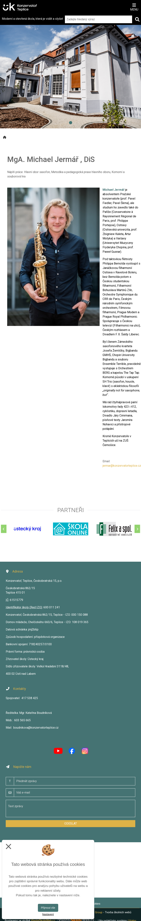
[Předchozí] (3, 529)
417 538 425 (29, 698)
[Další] (137, 529)
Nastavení (48, 914)
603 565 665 (22, 720)
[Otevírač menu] (134, 6)
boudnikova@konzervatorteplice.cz (36, 727)
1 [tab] (70, 123)
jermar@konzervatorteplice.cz (122, 465)
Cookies (95, 903)
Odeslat (70, 823)
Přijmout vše (48, 907)
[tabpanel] (70, 69)
